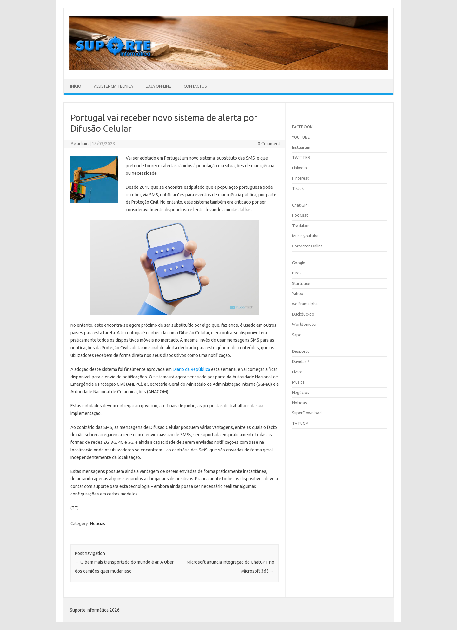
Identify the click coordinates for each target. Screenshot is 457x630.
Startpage (301, 283)
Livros (297, 372)
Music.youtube (305, 235)
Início (75, 86)
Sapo (296, 334)
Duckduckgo (303, 314)
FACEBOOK (302, 126)
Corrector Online (307, 246)
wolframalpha (305, 303)
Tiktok (298, 188)
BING (296, 273)
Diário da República (191, 369)
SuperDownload (307, 412)
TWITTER (301, 157)
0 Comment (269, 143)
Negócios (300, 392)
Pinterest (300, 178)
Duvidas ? (300, 361)
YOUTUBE (301, 137)
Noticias (97, 523)
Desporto (301, 351)
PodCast (300, 215)
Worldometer (304, 324)
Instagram (301, 147)
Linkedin (299, 168)
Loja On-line (158, 86)
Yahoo (297, 293)
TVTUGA (300, 423)
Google (298, 262)
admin (83, 143)
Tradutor (300, 225)
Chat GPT (301, 205)
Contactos (195, 86)
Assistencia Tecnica (113, 86)
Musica (298, 382)
